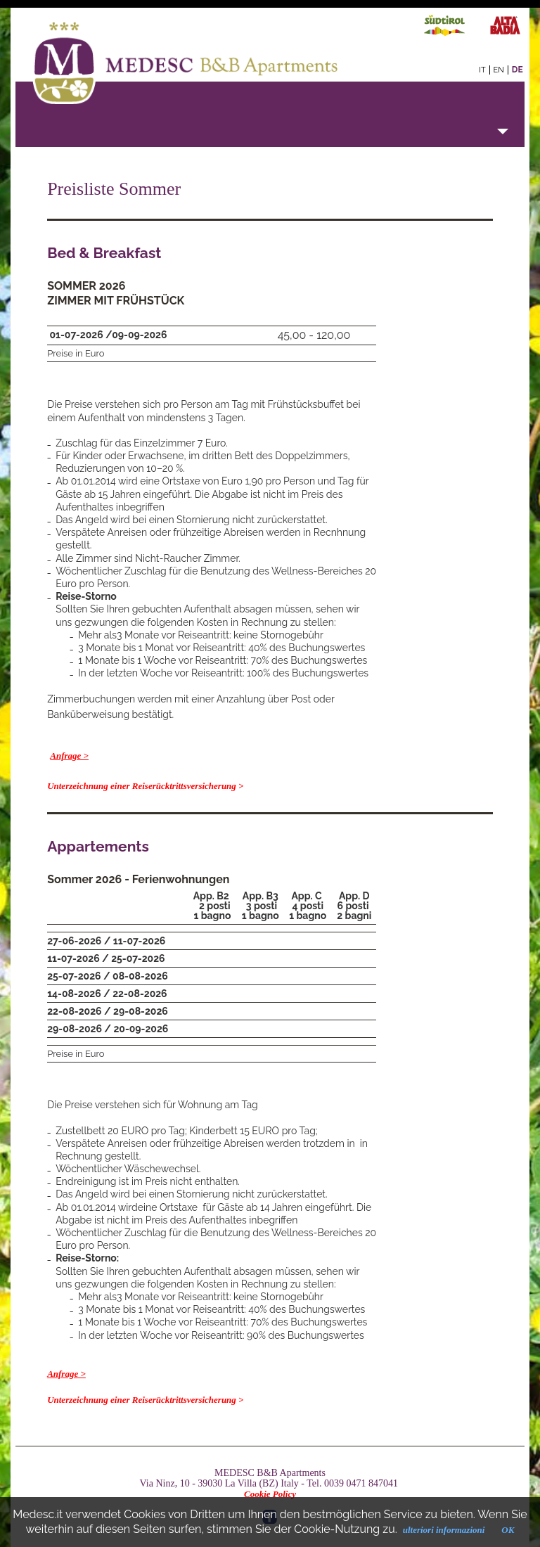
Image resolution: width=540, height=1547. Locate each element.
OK (507, 1529)
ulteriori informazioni (444, 1529)
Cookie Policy (270, 1494)
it (482, 70)
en (499, 70)
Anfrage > (69, 755)
